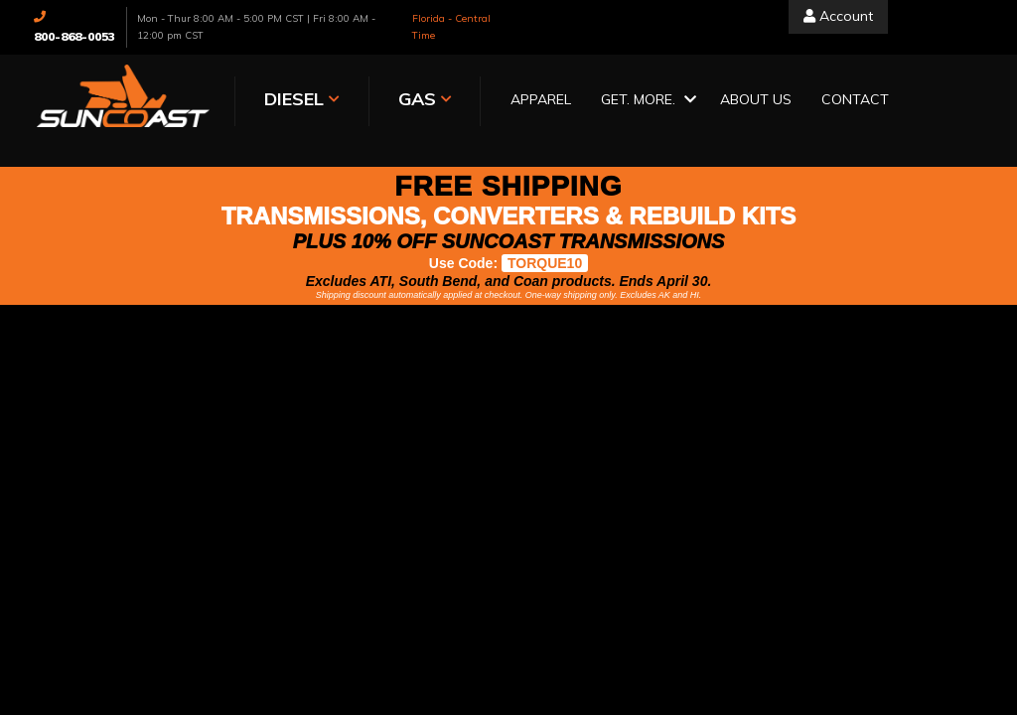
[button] (645, 101)
